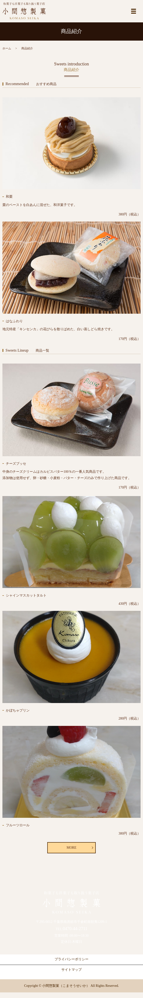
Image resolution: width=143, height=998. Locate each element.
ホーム (6, 48)
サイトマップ (71, 969)
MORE (71, 847)
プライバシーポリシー (71, 959)
